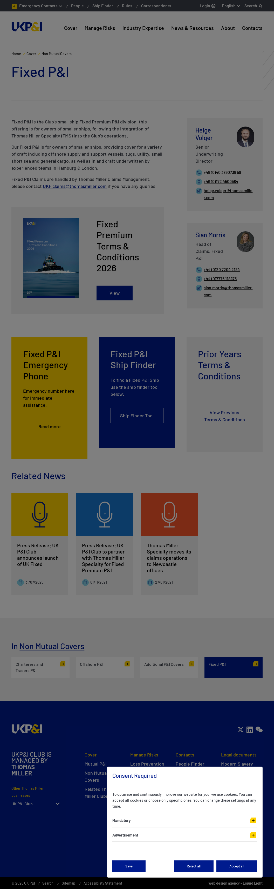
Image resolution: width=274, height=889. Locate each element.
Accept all (236, 866)
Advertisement (125, 835)
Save (129, 866)
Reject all (194, 866)
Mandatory (121, 820)
